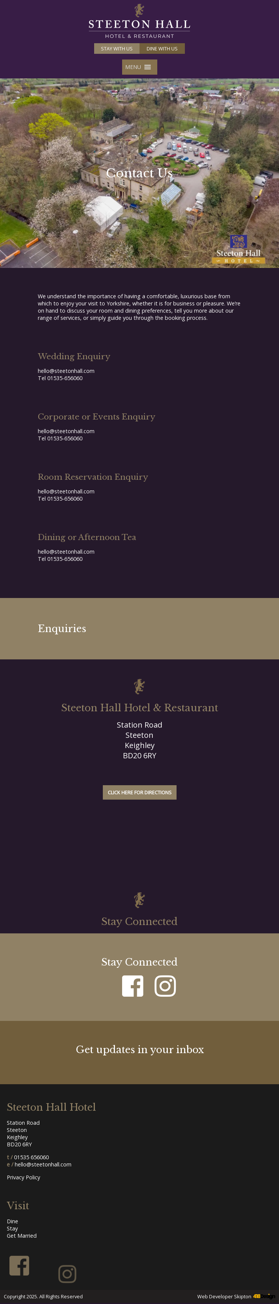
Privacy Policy (23, 1177)
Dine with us (162, 48)
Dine (12, 1221)
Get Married (22, 1235)
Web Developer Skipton (224, 1296)
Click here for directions (140, 792)
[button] (133, 67)
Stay (12, 1228)
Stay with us (117, 48)
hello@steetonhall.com (66, 370)
